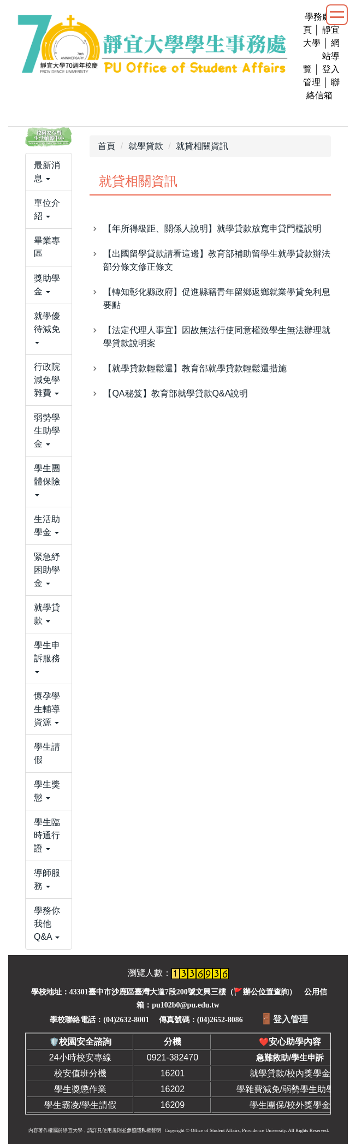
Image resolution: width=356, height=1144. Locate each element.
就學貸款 (145, 146)
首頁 (106, 146)
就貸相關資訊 (202, 146)
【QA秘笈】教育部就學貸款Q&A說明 (175, 393)
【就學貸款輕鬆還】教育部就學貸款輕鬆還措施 (195, 368)
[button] (49, 172)
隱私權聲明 (149, 1130)
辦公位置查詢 (266, 992)
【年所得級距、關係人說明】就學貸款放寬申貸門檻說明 (212, 228)
